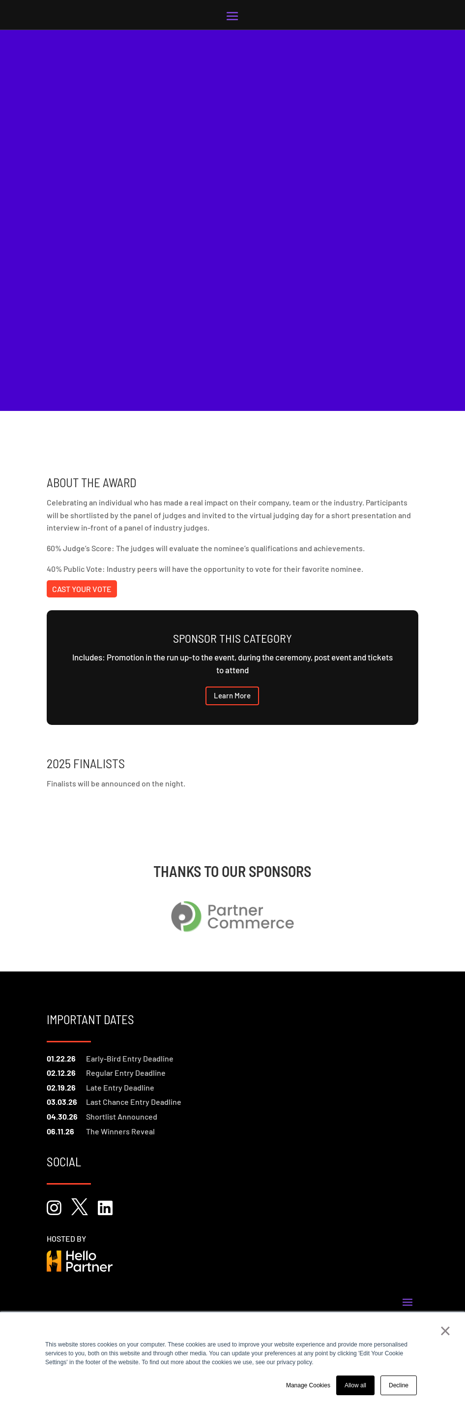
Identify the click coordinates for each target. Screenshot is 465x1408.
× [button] (445, 1330)
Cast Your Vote (82, 589)
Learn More (232, 695)
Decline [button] (398, 1385)
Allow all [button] (355, 1385)
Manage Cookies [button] (308, 1385)
